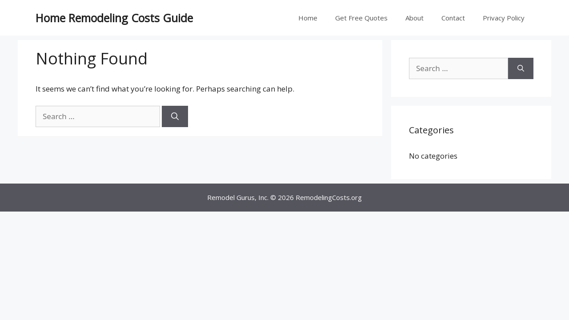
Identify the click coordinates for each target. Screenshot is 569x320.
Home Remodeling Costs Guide (114, 17)
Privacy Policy (504, 17)
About (414, 17)
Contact (453, 17)
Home (307, 17)
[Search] (175, 116)
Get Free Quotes (361, 17)
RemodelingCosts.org (329, 197)
